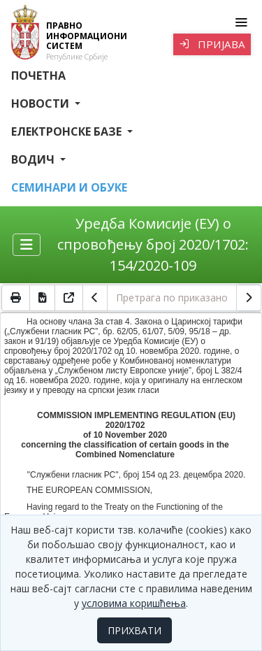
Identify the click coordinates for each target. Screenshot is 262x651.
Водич (34, 159)
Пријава (212, 44)
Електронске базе (67, 131)
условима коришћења (134, 603)
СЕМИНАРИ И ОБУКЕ (69, 187)
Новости (41, 103)
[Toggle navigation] (241, 22)
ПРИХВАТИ (134, 630)
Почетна (38, 75)
